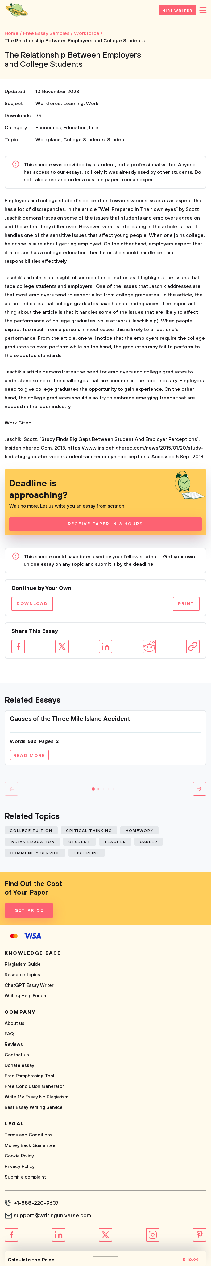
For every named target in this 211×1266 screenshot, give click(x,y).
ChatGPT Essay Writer (29, 985)
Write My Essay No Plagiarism (36, 1097)
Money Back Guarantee (30, 1146)
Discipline (87, 853)
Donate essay (19, 1065)
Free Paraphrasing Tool (29, 1076)
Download (32, 604)
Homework (139, 831)
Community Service (35, 853)
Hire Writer (177, 10)
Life (93, 128)
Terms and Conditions (28, 1135)
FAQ (9, 1034)
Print (186, 604)
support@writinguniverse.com (52, 1216)
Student (116, 140)
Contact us (17, 1055)
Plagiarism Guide (23, 964)
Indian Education (32, 842)
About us (14, 1023)
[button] (93, 789)
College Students (84, 140)
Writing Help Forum (25, 996)
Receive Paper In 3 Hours (105, 524)
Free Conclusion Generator (34, 1086)
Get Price (28, 910)
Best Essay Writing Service (34, 1107)
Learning (73, 103)
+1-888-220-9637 (36, 1203)
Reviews (14, 1044)
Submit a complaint (25, 1177)
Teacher (115, 842)
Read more (29, 755)
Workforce (48, 103)
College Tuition (31, 831)
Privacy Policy (20, 1167)
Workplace (48, 140)
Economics (48, 128)
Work (92, 103)
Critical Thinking (89, 831)
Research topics (22, 975)
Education (75, 128)
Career (149, 842)
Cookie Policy (19, 1156)
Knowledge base (33, 953)
